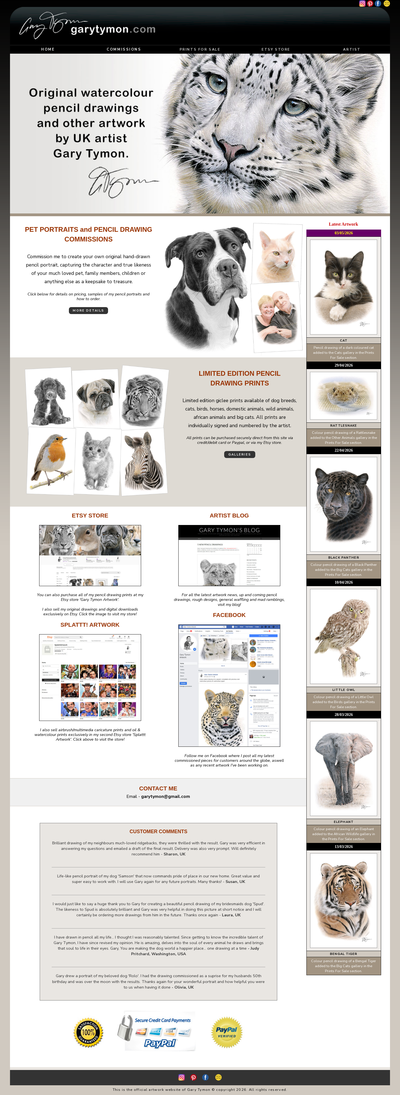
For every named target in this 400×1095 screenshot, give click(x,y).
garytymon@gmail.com (165, 796)
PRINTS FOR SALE (200, 49)
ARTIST (352, 49)
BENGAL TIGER (343, 954)
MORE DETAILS (88, 310)
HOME (48, 49)
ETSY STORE (276, 49)
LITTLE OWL (343, 690)
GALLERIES (239, 454)
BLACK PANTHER (343, 558)
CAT (344, 341)
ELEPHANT (344, 822)
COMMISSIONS (124, 49)
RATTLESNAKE (343, 426)
